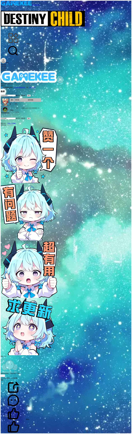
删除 (29, 95)
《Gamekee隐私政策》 (20, 87)
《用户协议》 (32, 87)
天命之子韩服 (11, 123)
